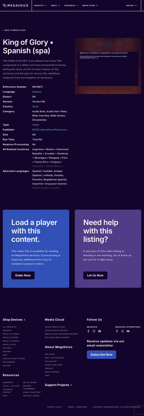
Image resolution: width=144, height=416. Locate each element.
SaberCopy (8, 382)
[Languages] (130, 5)
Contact (49, 368)
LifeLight (7, 348)
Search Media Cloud (55, 327)
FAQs (47, 375)
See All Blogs (30, 382)
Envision (7, 330)
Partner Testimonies (29, 387)
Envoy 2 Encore (10, 337)
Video (35, 124)
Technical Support (8, 390)
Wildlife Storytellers (14, 359)
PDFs (5, 396)
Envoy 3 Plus (9, 344)
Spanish (36, 91)
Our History (51, 361)
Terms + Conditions (77, 407)
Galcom (6, 366)
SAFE (5, 355)
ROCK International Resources (49, 129)
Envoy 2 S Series (11, 341)
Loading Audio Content (56, 330)
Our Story (50, 354)
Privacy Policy (54, 407)
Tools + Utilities (11, 386)
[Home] (15, 5)
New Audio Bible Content (57, 337)
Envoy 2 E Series (11, 334)
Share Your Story (32, 392)
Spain (35, 106)
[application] (108, 69)
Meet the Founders (54, 358)
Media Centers (52, 372)
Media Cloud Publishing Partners (61, 334)
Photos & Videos (31, 396)
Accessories (9, 362)
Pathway (7, 352)
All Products (9, 327)
